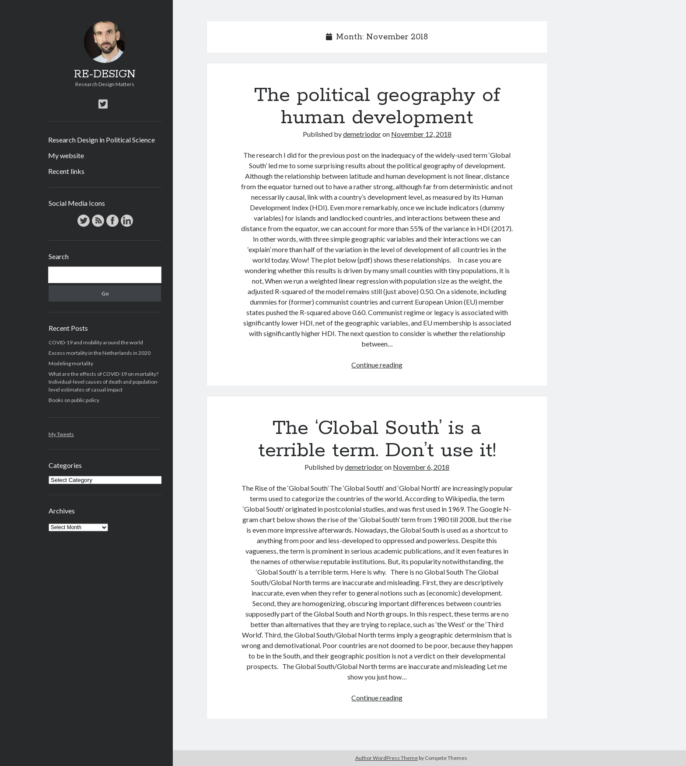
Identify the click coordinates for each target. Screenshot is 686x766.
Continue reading (376, 364)
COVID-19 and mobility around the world (96, 342)
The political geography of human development (377, 106)
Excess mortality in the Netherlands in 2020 (99, 353)
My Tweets (61, 434)
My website (66, 155)
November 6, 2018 (421, 467)
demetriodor (362, 134)
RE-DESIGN (105, 74)
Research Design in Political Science (101, 139)
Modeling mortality (71, 363)
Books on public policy (74, 400)
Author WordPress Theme (386, 758)
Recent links (66, 171)
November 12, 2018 (421, 134)
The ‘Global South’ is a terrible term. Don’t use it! (377, 439)
